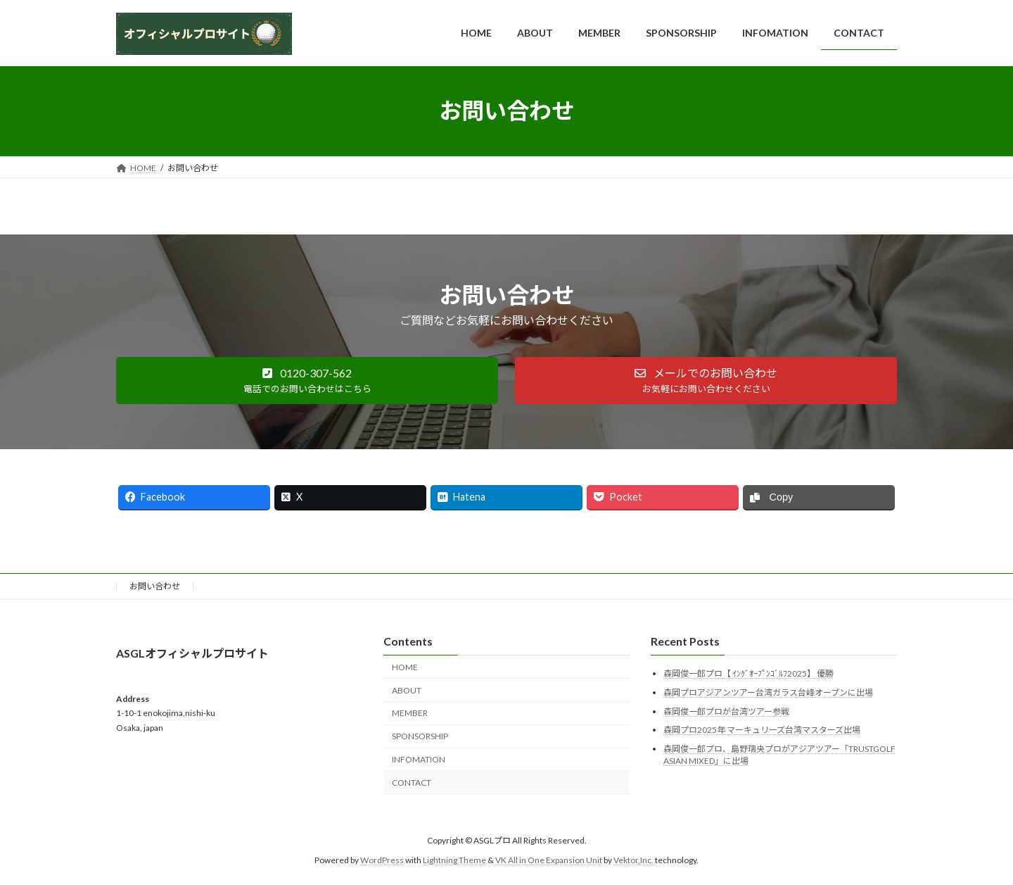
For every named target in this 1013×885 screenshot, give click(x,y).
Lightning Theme (454, 860)
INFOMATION (418, 759)
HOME (405, 667)
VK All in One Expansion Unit (548, 860)
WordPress (382, 860)
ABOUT (406, 690)
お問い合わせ (154, 586)
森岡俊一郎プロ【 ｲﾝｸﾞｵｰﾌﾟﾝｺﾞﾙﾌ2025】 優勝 (748, 674)
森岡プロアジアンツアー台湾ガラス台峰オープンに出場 (768, 692)
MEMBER (410, 713)
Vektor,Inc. (633, 860)
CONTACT (411, 782)
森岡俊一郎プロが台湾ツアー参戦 (726, 711)
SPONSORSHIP (420, 736)
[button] (307, 380)
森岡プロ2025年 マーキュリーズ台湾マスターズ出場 (761, 729)
